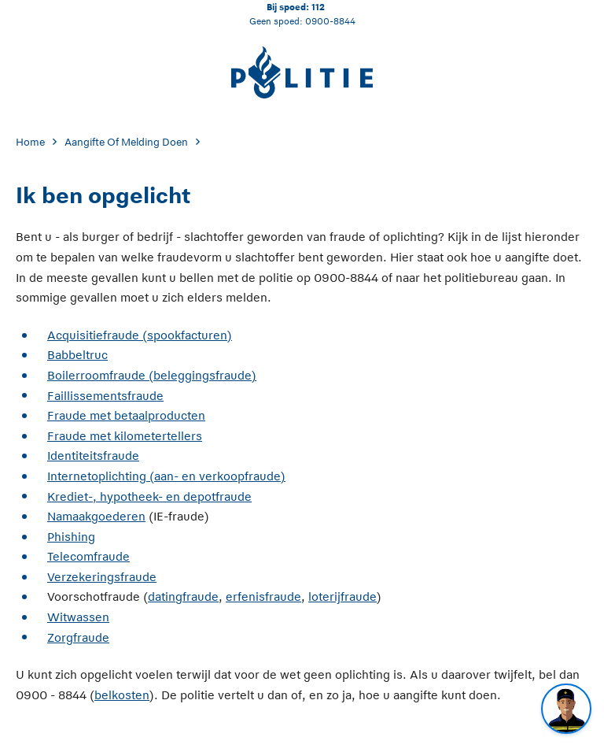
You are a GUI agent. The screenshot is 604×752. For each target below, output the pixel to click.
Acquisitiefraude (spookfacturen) (139, 335)
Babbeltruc (77, 354)
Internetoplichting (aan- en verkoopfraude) (166, 476)
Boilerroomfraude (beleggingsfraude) (151, 375)
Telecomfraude (88, 556)
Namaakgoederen (96, 516)
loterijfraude (342, 596)
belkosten (121, 694)
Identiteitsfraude (93, 455)
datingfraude (183, 596)
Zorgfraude (78, 637)
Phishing (71, 536)
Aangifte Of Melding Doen (126, 142)
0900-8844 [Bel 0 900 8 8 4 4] (330, 21)
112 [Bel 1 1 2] (318, 7)
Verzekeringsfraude (102, 576)
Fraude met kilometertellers (124, 435)
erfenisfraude (263, 596)
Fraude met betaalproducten (126, 415)
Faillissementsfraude (105, 395)
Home (30, 142)
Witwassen (78, 616)
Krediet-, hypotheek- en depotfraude (149, 496)
